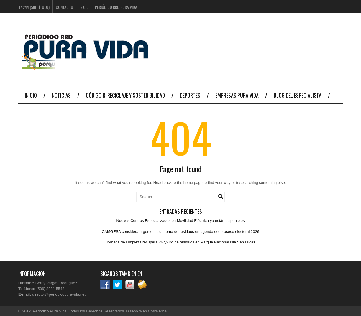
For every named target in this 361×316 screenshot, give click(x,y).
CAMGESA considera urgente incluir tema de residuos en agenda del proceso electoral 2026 (180, 231)
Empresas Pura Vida (237, 95)
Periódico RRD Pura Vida (116, 7)
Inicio (84, 7)
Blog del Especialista (297, 95)
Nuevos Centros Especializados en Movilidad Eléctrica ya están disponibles (180, 220)
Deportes (190, 95)
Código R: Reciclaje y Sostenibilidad (125, 95)
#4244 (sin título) (34, 7)
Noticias (61, 95)
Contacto (64, 7)
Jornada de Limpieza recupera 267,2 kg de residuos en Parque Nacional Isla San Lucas (180, 242)
